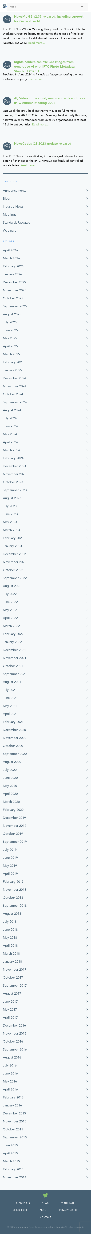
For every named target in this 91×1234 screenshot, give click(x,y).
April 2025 (10, 346)
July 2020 (10, 770)
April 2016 (10, 1089)
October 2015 (13, 1129)
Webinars (9, 231)
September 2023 (15, 490)
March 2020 (11, 802)
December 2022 (14, 554)
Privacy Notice (68, 1210)
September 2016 (15, 1049)
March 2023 (11, 530)
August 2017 (12, 994)
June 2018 (10, 930)
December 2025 (14, 282)
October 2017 (13, 978)
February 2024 (13, 458)
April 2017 (10, 1018)
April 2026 (10, 250)
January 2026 (12, 274)
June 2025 (10, 330)
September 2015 (15, 1137)
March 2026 (11, 258)
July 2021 (10, 690)
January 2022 (12, 642)
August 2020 (12, 762)
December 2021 (14, 650)
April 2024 (10, 442)
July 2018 (10, 922)
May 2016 (10, 1081)
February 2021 (13, 722)
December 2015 (14, 1113)
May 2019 (10, 866)
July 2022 (10, 594)
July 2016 (10, 1065)
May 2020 (10, 786)
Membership (20, 1210)
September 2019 (15, 842)
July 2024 (10, 418)
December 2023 (14, 466)
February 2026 (13, 266)
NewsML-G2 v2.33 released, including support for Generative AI (48, 19)
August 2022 (12, 586)
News (45, 1203)
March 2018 (11, 954)
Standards (23, 1203)
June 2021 (10, 698)
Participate (68, 1203)
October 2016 (13, 1041)
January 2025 (12, 370)
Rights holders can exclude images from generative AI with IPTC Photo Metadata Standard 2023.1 (44, 66)
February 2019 (13, 882)
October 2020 (13, 746)
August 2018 (12, 914)
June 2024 (10, 426)
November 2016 (14, 1033)
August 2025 (12, 314)
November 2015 (14, 1121)
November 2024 (14, 386)
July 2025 (10, 322)
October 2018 (13, 898)
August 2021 (12, 682)
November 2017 (14, 970)
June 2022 (10, 602)
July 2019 (10, 850)
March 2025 (11, 354)
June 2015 (10, 1145)
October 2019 (13, 834)
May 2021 (10, 706)
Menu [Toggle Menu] (46, 6)
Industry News (13, 207)
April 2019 (10, 874)
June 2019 (10, 858)
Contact (45, 1217)
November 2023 (14, 474)
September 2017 (15, 986)
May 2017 (10, 1010)
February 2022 (13, 634)
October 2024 (13, 394)
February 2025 (13, 362)
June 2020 (10, 778)
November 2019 (14, 826)
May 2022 (10, 610)
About (43, 1210)
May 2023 (10, 522)
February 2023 (13, 538)
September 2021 (15, 674)
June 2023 (10, 514)
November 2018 (14, 890)
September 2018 (15, 906)
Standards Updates (16, 223)
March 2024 (11, 450)
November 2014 (14, 1177)
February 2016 (13, 1097)
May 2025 (10, 338)
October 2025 (13, 298)
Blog (6, 199)
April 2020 (10, 794)
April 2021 (10, 714)
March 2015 (11, 1161)
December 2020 (14, 730)
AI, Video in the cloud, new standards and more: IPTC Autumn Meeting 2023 (50, 100)
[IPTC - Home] (5, 6)
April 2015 (10, 1153)
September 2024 (15, 402)
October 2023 (13, 482)
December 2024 (14, 378)
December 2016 (14, 1026)
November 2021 (14, 658)
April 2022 (10, 618)
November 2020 (14, 738)
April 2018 (10, 946)
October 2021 (13, 666)
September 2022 (15, 578)
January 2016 (12, 1105)
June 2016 (10, 1073)
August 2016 (12, 1057)
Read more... (36, 43)
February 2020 (13, 810)
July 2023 (10, 506)
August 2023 (12, 498)
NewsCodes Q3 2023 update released (42, 144)
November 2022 (14, 562)
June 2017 (10, 1002)
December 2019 (14, 818)
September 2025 (15, 306)
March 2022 (11, 626)
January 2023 (12, 546)
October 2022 (13, 570)
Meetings (9, 215)
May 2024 (10, 434)
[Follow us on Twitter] (45, 1196)
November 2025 (14, 290)
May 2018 (10, 938)
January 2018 (12, 962)
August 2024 (12, 410)
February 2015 (13, 1169)
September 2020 (15, 754)
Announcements (14, 191)
